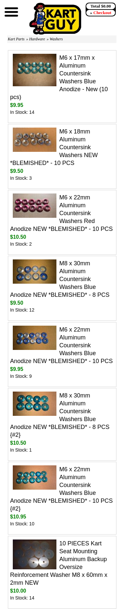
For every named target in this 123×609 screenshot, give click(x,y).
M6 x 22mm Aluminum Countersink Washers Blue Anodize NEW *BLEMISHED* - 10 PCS (61, 345)
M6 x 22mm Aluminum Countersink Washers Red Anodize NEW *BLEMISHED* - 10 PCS (61, 213)
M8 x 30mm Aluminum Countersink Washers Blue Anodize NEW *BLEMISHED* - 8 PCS (60, 279)
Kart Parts (16, 39)
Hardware (37, 39)
